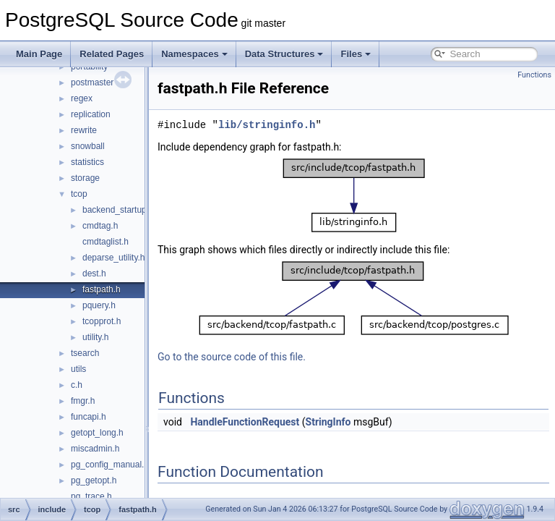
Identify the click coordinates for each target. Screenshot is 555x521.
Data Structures (284, 53)
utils (78, 369)
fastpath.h (101, 289)
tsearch (85, 353)
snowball (88, 146)
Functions (534, 75)
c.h (76, 385)
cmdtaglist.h (105, 242)
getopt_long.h (97, 433)
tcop (79, 194)
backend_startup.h (118, 210)
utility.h (95, 337)
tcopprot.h (101, 321)
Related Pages (111, 53)
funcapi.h (88, 417)
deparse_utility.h (113, 258)
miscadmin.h (95, 449)
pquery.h (99, 305)
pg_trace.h (91, 496)
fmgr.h (83, 401)
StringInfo (364, 422)
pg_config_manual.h (110, 464)
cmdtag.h (100, 226)
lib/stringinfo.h (302, 125)
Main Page (39, 53)
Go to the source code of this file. (268, 357)
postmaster (92, 82)
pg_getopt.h (93, 480)
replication (91, 114)
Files (355, 53)
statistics (87, 162)
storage (85, 178)
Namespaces (194, 53)
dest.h (94, 273)
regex (81, 98)
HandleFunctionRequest (280, 422)
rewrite (84, 130)
